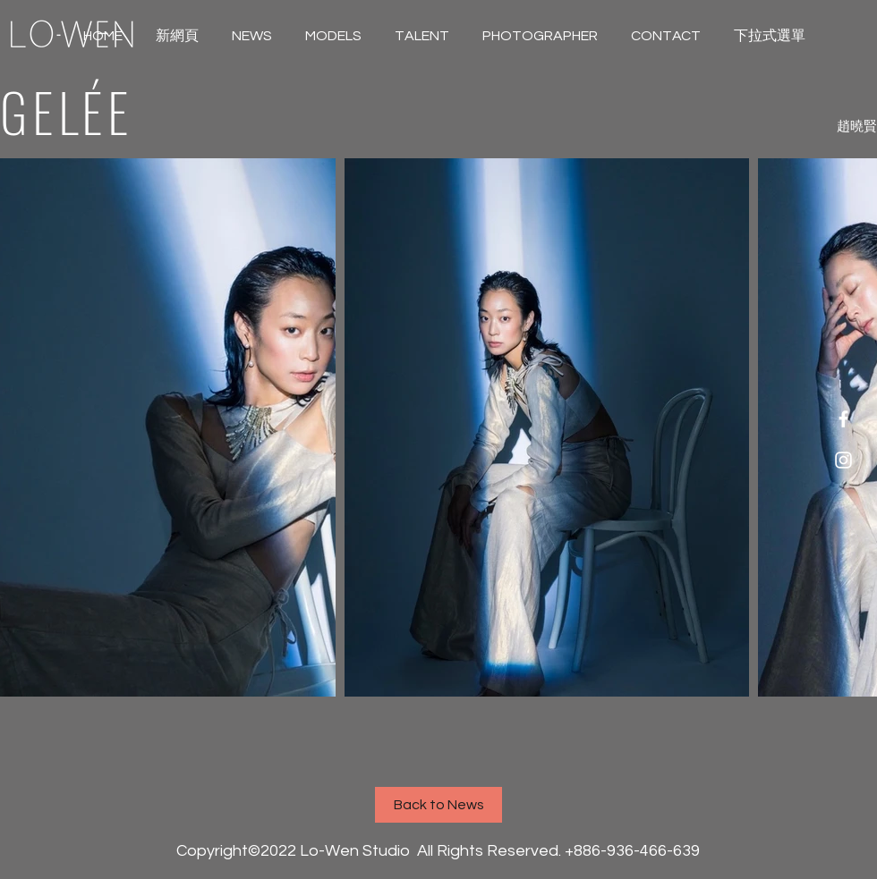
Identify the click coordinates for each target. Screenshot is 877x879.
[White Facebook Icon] (843, 419)
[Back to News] (438, 805)
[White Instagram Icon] (843, 460)
